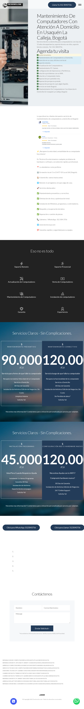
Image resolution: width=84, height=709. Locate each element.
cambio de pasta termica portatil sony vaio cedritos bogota (26, 673)
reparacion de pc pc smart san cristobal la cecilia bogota (25, 678)
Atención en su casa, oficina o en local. (51, 60)
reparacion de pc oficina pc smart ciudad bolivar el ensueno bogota (28, 663)
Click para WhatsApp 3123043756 (21, 527)
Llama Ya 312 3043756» (62, 5)
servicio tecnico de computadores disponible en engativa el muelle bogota (31, 668)
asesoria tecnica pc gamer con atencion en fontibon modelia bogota (29, 670)
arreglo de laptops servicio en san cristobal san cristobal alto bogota (30, 681)
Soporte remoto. (44, 63)
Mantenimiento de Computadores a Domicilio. (55, 58)
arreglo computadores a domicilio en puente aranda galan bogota (28, 665)
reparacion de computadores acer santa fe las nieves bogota (26, 660)
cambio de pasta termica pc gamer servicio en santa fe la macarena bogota (31, 676)
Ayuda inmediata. (44, 55)
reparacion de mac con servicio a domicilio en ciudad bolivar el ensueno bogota (33, 684)
